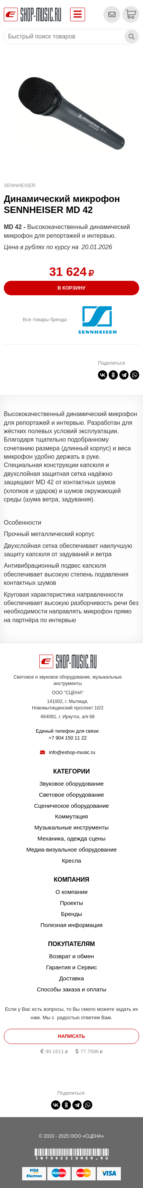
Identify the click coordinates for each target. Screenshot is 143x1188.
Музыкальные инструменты (71, 827)
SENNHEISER (19, 185)
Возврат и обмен (71, 956)
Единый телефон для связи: (68, 735)
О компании (72, 892)
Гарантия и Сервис (71, 967)
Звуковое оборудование (71, 783)
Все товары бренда (45, 319)
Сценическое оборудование (71, 805)
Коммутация (71, 816)
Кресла (71, 860)
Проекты (71, 903)
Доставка (71, 978)
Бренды (71, 914)
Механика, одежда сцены (71, 838)
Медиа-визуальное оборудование (71, 849)
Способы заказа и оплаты (71, 989)
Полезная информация (71, 925)
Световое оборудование (71, 794)
